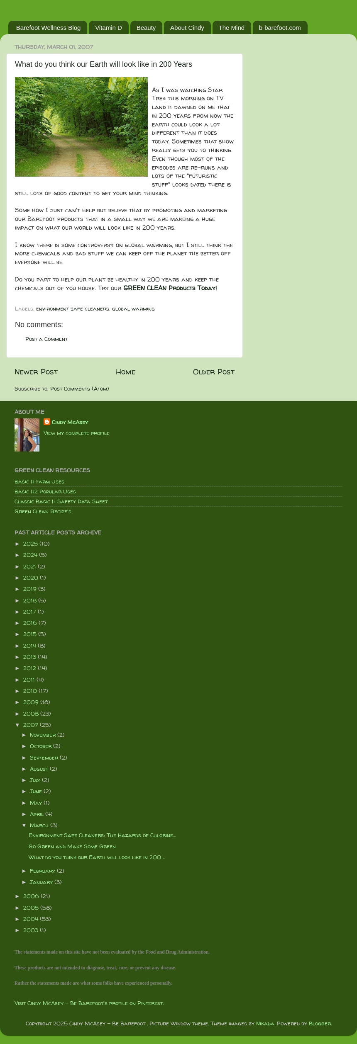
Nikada (265, 1023)
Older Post (214, 371)
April (37, 814)
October (41, 746)
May (37, 802)
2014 (30, 645)
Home (125, 371)
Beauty (146, 27)
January (42, 882)
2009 (31, 702)
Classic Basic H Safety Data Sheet (61, 501)
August (40, 768)
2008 (31, 713)
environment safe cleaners (72, 308)
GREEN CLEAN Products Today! (170, 288)
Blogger (320, 1023)
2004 (31, 919)
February (43, 870)
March (40, 825)
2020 (31, 577)
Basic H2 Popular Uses (45, 491)
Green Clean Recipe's (43, 511)
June (37, 791)
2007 (31, 724)
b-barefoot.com (280, 27)
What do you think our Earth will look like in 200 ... (97, 857)
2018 (30, 600)
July (36, 780)
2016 (31, 622)
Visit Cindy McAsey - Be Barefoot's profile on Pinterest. (89, 1003)
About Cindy (187, 27)
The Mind (232, 27)
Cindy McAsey (70, 422)
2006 (32, 896)
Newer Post (36, 371)
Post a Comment (46, 338)
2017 (30, 611)
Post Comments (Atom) (79, 388)
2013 (30, 656)
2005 (31, 907)
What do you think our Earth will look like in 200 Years (103, 64)
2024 (31, 554)
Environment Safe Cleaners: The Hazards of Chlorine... (102, 835)
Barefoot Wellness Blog (48, 27)
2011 (30, 679)
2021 (30, 566)
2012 (30, 668)
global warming (133, 308)
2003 (31, 930)
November (43, 734)
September (45, 757)
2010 (31, 690)
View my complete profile (77, 433)
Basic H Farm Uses (39, 481)
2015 (30, 634)
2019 (30, 588)
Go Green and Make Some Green (72, 846)
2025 (31, 543)
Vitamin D (108, 27)
